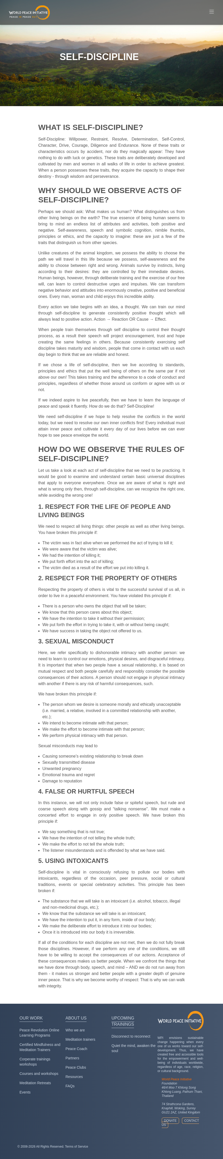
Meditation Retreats (35, 1083)
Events (25, 1092)
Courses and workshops (39, 1074)
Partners (72, 1058)
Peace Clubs (76, 1067)
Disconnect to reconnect (131, 1036)
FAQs (70, 1086)
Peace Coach (76, 1049)
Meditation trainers (80, 1039)
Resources (74, 1077)
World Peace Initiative (177, 1079)
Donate (170, 1121)
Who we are (75, 1030)
